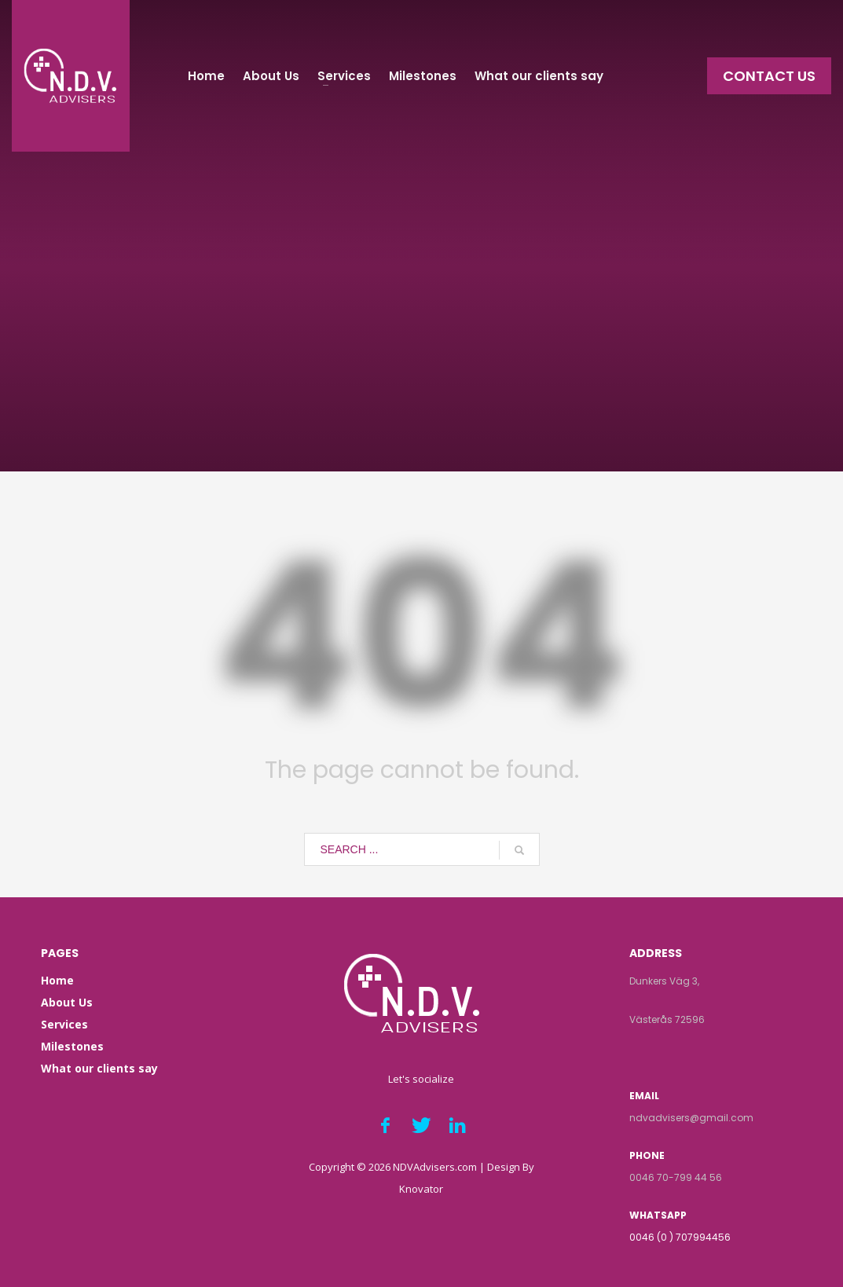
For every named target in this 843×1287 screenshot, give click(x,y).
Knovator (421, 1189)
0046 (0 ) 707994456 (680, 1237)
